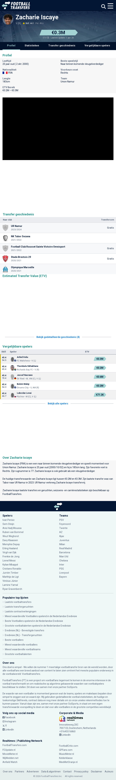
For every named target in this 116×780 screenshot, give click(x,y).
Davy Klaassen (10, 540)
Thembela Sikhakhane (27, 366)
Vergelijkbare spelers (97, 45)
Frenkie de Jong (11, 556)
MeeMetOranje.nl (68, 762)
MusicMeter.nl (66, 754)
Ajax (61, 536)
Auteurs (109, 771)
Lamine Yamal (10, 585)
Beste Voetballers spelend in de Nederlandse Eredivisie (34, 621)
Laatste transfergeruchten (19, 606)
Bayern (63, 576)
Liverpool (64, 572)
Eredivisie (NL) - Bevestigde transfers (24, 630)
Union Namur (9, 467)
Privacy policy (81, 771)
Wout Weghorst (11, 536)
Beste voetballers (14, 640)
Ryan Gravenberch (12, 589)
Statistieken (32, 45)
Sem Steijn (9, 524)
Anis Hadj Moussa (12, 528)
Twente (63, 528)
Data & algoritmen (51, 771)
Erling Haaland (10, 548)
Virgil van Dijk (9, 552)
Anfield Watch (10, 762)
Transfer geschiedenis (61, 45)
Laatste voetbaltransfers (18, 602)
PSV (61, 520)
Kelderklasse (66, 758)
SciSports (72, 687)
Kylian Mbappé (10, 564)
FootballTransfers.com (15, 745)
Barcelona (64, 552)
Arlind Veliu (22, 357)
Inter (61, 564)
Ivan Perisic (9, 520)
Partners (19, 771)
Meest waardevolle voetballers (21, 644)
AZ (60, 532)
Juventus (64, 540)
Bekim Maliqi (23, 384)
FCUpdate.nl (9, 750)
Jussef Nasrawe (25, 375)
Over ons (7, 771)
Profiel (11, 45)
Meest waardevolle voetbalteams (23, 649)
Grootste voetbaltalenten (18, 654)
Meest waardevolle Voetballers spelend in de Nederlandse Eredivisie (41, 616)
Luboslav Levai (24, 393)
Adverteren (33, 771)
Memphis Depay (11, 544)
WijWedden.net (10, 758)
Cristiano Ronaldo (12, 568)
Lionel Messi (9, 560)
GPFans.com (65, 750)
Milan (62, 544)
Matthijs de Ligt (11, 576)
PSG (61, 568)
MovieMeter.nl (10, 754)
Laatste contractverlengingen (20, 611)
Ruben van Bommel (13, 532)
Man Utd (63, 556)
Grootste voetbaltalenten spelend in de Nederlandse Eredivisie (38, 625)
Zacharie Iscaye (37, 17)
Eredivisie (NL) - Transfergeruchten (23, 635)
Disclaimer (96, 771)
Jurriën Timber (10, 572)
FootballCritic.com (68, 745)
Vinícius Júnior (10, 581)
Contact (67, 771)
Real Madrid (65, 548)
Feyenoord (65, 524)
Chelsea (63, 560)
